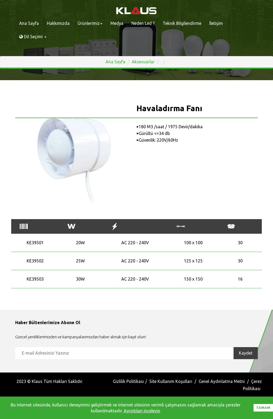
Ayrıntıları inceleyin (142, 410)
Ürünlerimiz (90, 23)
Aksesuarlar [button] (143, 61)
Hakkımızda (58, 23)
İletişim (216, 23)
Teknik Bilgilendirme (182, 23)
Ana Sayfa (29, 23)
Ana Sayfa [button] (115, 61)
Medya (116, 23)
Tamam (263, 407)
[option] (74, 160)
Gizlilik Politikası (128, 381)
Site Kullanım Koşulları (170, 381)
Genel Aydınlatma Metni (222, 381)
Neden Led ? (143, 23)
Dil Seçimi (32, 36)
